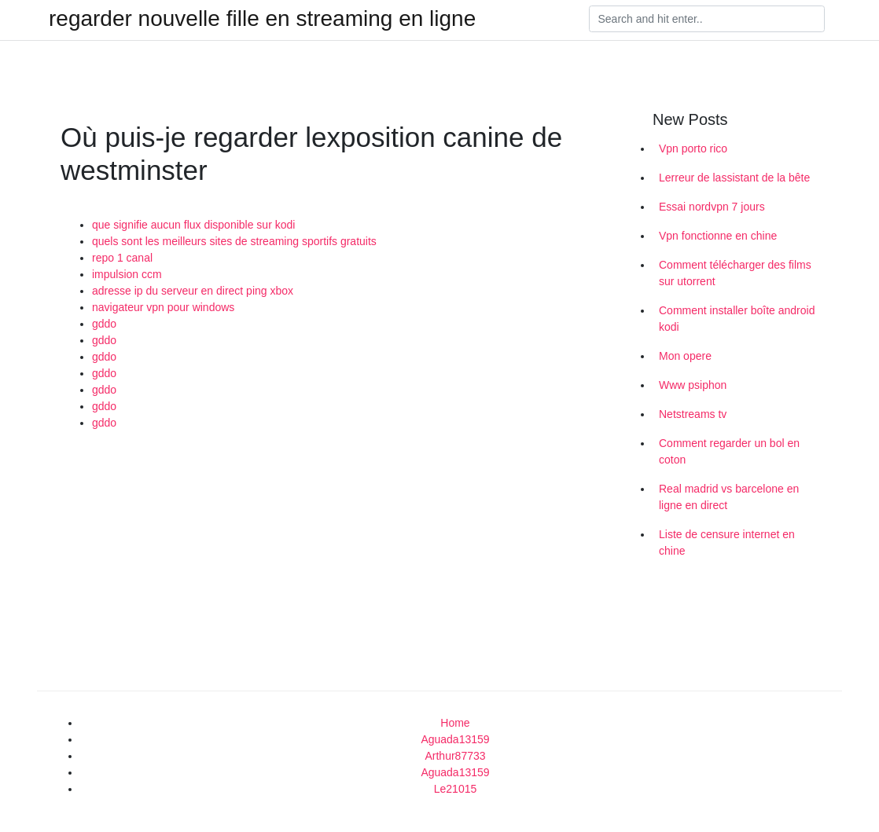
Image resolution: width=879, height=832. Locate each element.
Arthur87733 (455, 756)
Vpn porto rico (693, 148)
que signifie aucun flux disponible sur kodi (193, 224)
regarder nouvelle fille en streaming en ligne (262, 18)
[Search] (707, 18)
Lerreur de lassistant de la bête (734, 177)
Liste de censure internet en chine (727, 542)
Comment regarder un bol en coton (729, 451)
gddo (104, 323)
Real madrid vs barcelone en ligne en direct (729, 496)
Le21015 (455, 789)
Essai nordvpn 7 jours (712, 206)
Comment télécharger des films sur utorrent (735, 273)
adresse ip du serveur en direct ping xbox (192, 290)
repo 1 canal (122, 257)
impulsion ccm (127, 274)
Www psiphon (692, 385)
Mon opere (685, 356)
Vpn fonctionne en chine (718, 235)
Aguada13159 (455, 739)
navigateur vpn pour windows (163, 307)
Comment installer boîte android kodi (737, 318)
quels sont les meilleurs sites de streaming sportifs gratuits (234, 241)
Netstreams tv (692, 414)
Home (454, 723)
